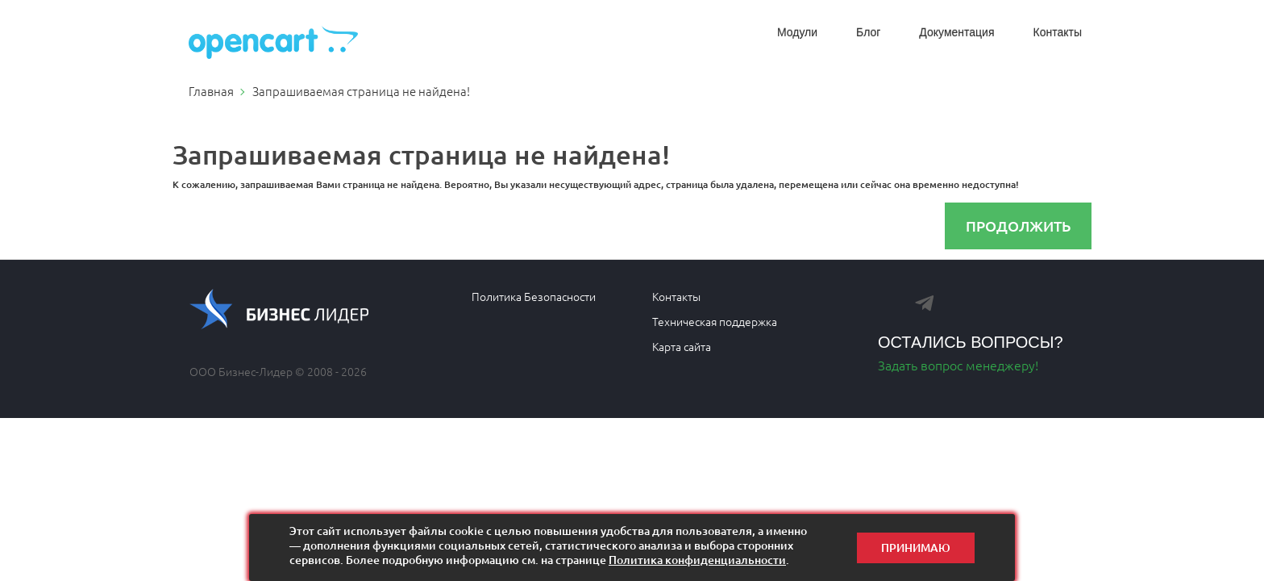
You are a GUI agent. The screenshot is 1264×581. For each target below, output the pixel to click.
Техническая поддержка (714, 321)
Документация (956, 32)
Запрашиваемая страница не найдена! (361, 90)
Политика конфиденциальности (697, 559)
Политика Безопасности (534, 296)
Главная (211, 90)
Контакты (1057, 32)
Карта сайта (681, 346)
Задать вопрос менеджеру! (958, 365)
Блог (868, 32)
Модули (797, 32)
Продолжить (1018, 225)
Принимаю (915, 547)
